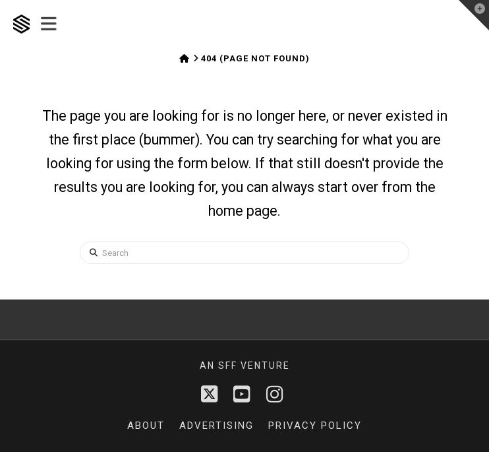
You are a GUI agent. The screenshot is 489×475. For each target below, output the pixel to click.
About (146, 425)
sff (227, 365)
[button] (49, 24)
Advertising (216, 425)
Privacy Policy (315, 425)
